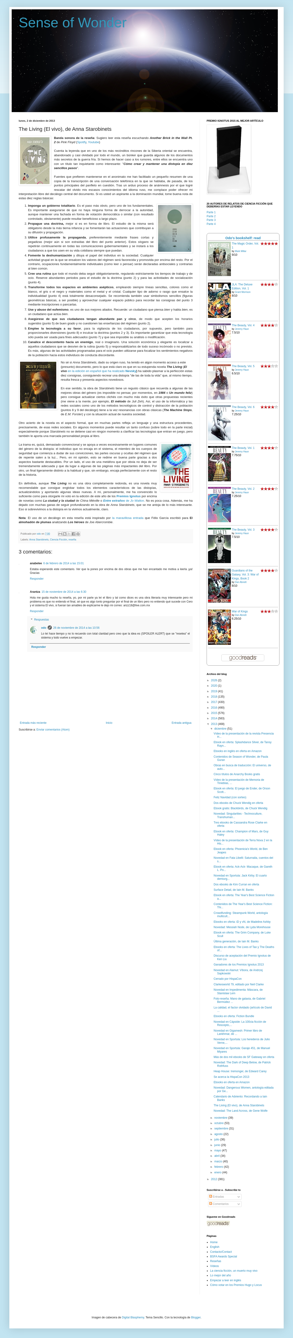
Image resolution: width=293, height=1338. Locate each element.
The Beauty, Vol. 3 (243, 529)
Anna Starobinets (39, 539)
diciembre (220, 728)
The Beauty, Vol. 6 (243, 407)
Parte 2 (211, 216)
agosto (218, 1134)
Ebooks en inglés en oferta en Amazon (237, 751)
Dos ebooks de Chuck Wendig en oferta (238, 803)
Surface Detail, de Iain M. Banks (234, 889)
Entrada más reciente (33, 722)
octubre (219, 1123)
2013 (214, 724)
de (116, 500)
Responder (37, 578)
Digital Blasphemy (133, 1317)
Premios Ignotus (128, 496)
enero (218, 1172)
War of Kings (240, 611)
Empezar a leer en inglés (225, 1280)
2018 (214, 696)
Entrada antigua (181, 722)
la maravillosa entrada (127, 518)
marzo (218, 1161)
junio (217, 1145)
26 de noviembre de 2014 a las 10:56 (76, 627)
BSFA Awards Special (223, 1256)
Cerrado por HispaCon (228, 978)
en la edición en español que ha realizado (96, 371)
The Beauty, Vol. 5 (243, 366)
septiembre (221, 1128)
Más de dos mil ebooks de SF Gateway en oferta (244, 1057)
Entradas (216, 1196)
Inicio (109, 722)
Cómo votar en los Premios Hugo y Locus (236, 1285)
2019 (214, 691)
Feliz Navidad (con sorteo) (230, 797)
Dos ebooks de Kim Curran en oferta (236, 884)
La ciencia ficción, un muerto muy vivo (234, 1270)
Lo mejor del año (220, 1275)
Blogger (196, 1317)
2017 (214, 702)
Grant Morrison (243, 292)
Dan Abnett (240, 582)
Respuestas (41, 619)
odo (43, 627)
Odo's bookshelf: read (243, 238)
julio (217, 1139)
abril (217, 1155)
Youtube (93, 142)
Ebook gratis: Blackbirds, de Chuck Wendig (240, 808)
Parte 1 (211, 212)
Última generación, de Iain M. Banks (236, 941)
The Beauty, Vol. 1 (243, 448)
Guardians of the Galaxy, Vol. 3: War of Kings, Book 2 (245, 574)
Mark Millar (240, 251)
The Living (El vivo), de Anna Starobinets (239, 1105)
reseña (72, 539)
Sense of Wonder (73, 22)
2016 (214, 707)
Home (214, 1242)
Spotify (81, 142)
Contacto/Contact (221, 1251)
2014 (214, 718)
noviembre (221, 1117)
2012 (214, 1179)
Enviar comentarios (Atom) (53, 729)
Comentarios (219, 1204)
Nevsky (130, 371)
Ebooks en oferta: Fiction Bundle (234, 1016)
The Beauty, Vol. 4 (243, 325)
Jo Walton (137, 500)
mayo (218, 1150)
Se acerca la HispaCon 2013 (231, 1077)
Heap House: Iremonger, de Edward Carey (240, 1071)
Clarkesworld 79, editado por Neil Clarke (239, 984)
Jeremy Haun (242, 329)
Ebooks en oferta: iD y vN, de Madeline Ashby (242, 921)
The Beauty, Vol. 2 (243, 488)
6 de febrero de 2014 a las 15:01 (63, 563)
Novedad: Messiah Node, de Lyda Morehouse (242, 927)
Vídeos (214, 1266)
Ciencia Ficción (58, 539)
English (214, 1247)
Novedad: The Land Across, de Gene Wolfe (241, 1110)
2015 (214, 713)
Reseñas (215, 1261)
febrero (219, 1166)
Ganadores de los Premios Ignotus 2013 (239, 964)
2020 (214, 685)
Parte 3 (211, 220)
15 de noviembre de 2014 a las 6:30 (64, 591)
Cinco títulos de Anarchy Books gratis (237, 774)
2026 (214, 680)
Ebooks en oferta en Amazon (232, 1082)
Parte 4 (211, 224)
